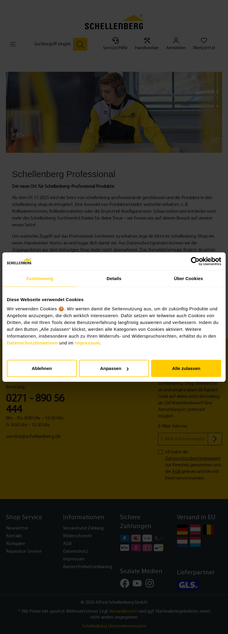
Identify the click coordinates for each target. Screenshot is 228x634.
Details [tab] (114, 278)
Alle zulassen (186, 368)
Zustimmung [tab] (39, 278)
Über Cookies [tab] (188, 278)
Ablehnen (42, 368)
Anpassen (114, 368)
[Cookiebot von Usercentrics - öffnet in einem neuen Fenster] (195, 261)
